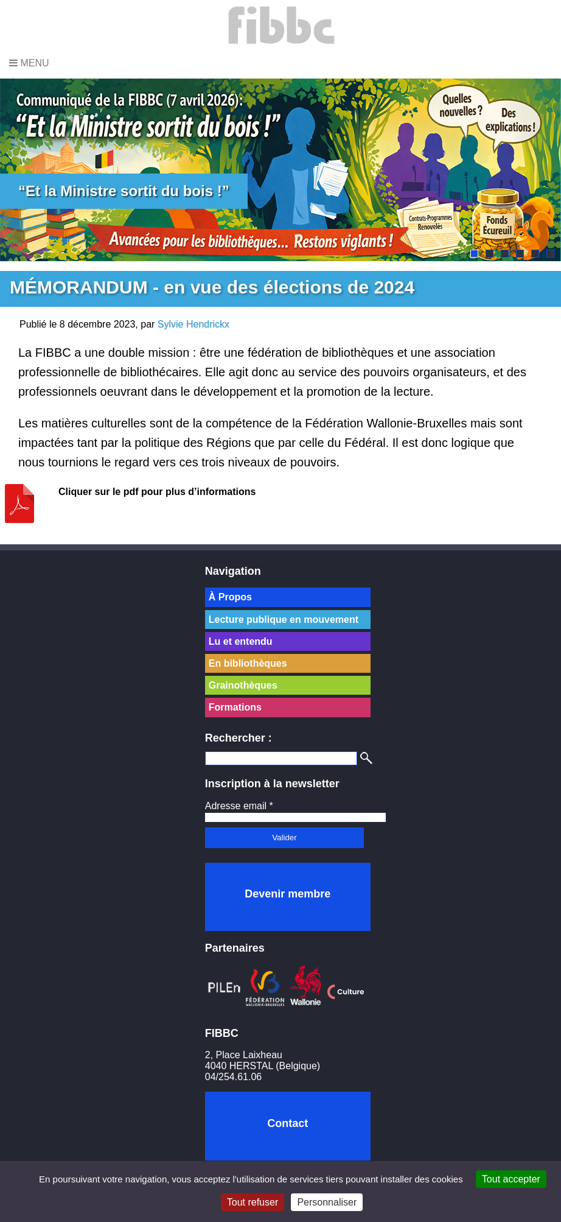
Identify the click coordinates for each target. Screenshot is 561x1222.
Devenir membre (287, 894)
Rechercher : (238, 738)
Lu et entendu (241, 641)
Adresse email (239, 806)
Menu (29, 63)
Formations (235, 707)
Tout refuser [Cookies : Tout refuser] (252, 1202)
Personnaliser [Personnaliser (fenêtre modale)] (327, 1202)
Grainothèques (243, 685)
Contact (287, 1123)
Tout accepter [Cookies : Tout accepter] (511, 1179)
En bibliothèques (248, 663)
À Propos (230, 597)
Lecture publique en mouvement (283, 619)
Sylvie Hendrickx (193, 324)
